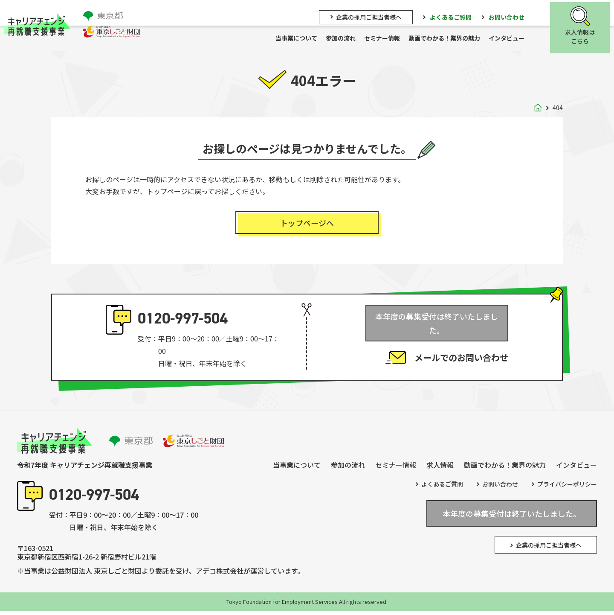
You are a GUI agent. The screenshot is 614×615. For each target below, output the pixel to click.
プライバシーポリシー (567, 488)
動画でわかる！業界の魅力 (448, 39)
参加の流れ (345, 39)
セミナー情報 (386, 39)
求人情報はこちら (584, 36)
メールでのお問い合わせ (461, 351)
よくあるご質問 (455, 16)
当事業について (300, 39)
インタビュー (511, 39)
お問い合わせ (511, 16)
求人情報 (440, 468)
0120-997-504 (183, 322)
